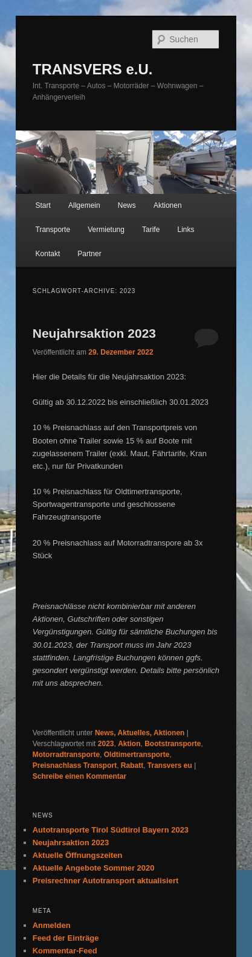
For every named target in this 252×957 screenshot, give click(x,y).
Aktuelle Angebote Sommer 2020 (94, 867)
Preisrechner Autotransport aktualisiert (106, 880)
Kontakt (48, 254)
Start (43, 205)
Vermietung (106, 229)
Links (185, 229)
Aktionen (167, 205)
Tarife (151, 229)
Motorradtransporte (66, 754)
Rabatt (132, 765)
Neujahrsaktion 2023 (94, 333)
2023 (106, 744)
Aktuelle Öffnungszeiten (78, 855)
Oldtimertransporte (137, 754)
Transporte (53, 229)
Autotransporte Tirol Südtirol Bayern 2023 (111, 829)
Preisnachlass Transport (75, 765)
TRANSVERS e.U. (93, 69)
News (127, 205)
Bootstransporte (172, 744)
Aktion (129, 744)
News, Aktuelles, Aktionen (139, 733)
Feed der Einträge (66, 937)
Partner (89, 254)
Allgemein (84, 205)
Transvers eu (169, 765)
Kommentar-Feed (65, 950)
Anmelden (52, 925)
